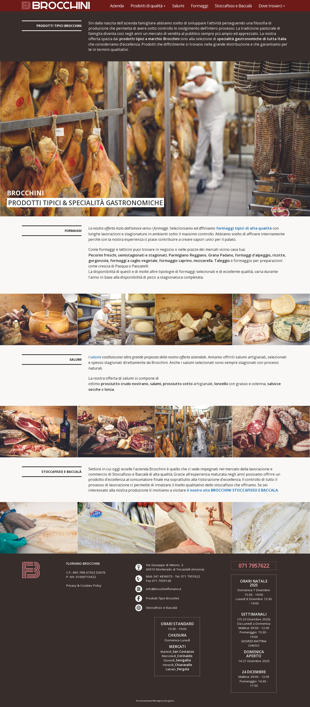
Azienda (117, 5)
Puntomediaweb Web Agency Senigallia (155, 700)
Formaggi (199, 5)
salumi (95, 357)
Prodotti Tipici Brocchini (162, 598)
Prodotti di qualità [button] (148, 5)
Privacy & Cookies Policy (83, 585)
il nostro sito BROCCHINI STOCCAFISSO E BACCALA (232, 490)
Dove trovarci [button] (272, 5)
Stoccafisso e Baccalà (233, 5)
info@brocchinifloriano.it (163, 589)
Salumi (178, 5)
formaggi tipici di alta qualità (244, 228)
